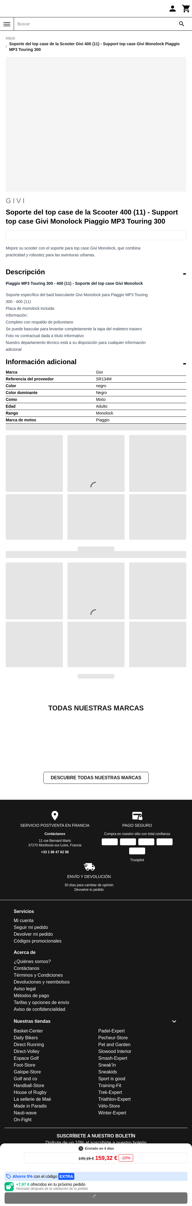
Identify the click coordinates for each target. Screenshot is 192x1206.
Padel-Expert (111, 1087)
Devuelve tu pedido (89, 947)
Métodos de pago (31, 1052)
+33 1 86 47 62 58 (55, 909)
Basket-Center (28, 1087)
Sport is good (111, 1135)
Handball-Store (29, 1142)
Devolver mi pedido (33, 991)
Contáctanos (55, 891)
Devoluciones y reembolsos (42, 1038)
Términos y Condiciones (38, 1032)
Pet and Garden (114, 1101)
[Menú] (7, 24)
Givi (96, 201)
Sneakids (107, 1128)
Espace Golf (26, 1115)
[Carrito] (186, 8)
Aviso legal (25, 1045)
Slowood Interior (114, 1108)
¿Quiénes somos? (32, 1018)
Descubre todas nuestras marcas (96, 834)
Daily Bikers (26, 1094)
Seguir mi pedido (31, 984)
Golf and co (25, 1135)
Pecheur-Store (113, 1094)
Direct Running (29, 1101)
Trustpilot (137, 917)
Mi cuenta (23, 977)
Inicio (10, 38)
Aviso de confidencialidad (39, 1066)
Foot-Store (24, 1122)
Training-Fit (109, 1142)
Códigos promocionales (37, 997)
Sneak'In (107, 1122)
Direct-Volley (26, 1108)
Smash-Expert (112, 1115)
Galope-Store (27, 1128)
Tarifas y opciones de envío (41, 1059)
